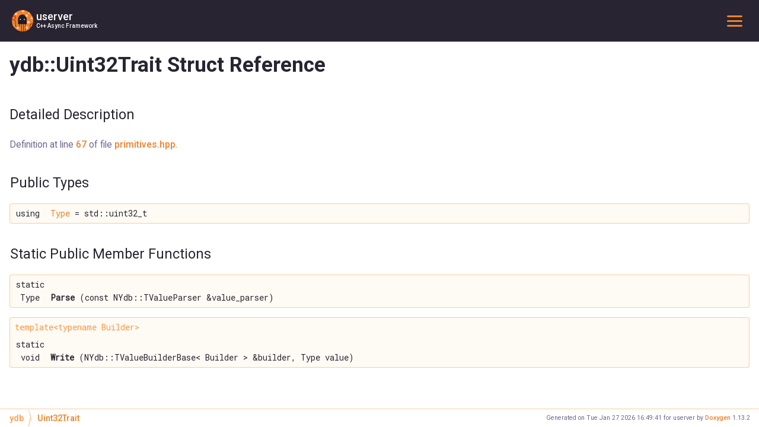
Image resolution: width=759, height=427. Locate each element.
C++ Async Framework (66, 26)
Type (60, 213)
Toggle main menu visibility (737, 20)
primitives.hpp (145, 144)
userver (54, 16)
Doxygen (718, 418)
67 (81, 144)
